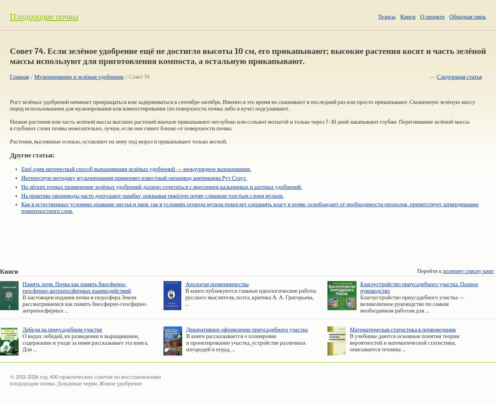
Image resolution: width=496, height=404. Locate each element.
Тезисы (387, 17)
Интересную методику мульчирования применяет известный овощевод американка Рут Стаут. (134, 178)
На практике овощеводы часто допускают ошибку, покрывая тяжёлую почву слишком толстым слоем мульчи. (152, 196)
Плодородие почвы (44, 17)
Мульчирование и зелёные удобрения (78, 77)
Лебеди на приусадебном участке (62, 329)
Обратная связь (468, 17)
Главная (19, 77)
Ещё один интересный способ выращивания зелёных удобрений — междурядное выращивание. (136, 169)
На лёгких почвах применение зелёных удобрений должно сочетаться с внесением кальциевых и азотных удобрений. (161, 187)
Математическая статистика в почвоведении (403, 329)
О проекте (432, 17)
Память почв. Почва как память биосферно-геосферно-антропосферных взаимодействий (76, 287)
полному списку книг (468, 271)
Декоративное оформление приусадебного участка (247, 329)
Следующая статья (459, 77)
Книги (407, 17)
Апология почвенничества (216, 284)
